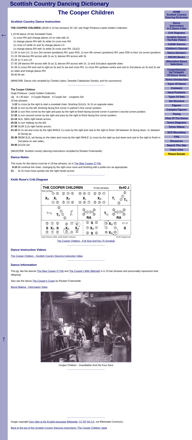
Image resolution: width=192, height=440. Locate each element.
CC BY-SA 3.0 (86, 421)
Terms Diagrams (176, 122)
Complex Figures (177, 109)
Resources (176, 141)
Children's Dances (176, 48)
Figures (176, 105)
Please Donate (176, 154)
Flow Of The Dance (176, 118)
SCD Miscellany (176, 132)
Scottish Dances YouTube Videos (176, 38)
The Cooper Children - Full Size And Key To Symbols (86, 241)
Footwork (176, 88)
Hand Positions (177, 92)
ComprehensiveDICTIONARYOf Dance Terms (176, 72)
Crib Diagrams (176, 33)
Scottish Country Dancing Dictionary (59, 4)
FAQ (176, 136)
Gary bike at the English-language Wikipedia (53, 421)
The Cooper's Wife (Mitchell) (84, 271)
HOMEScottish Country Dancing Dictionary (176, 15)
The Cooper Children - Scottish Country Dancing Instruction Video (47, 256)
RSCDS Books (176, 57)
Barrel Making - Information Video (29, 287)
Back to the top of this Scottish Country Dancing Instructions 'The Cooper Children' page (59, 428)
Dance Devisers (176, 53)
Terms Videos (176, 127)
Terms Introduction (176, 79)
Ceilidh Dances (177, 44)
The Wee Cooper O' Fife (87, 163)
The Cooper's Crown (44, 281)
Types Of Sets (176, 96)
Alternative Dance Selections (176, 62)
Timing (177, 114)
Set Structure (176, 101)
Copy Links (176, 149)
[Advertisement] (86, 393)
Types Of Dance (176, 84)
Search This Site (176, 145)
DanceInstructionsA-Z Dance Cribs (176, 26)
